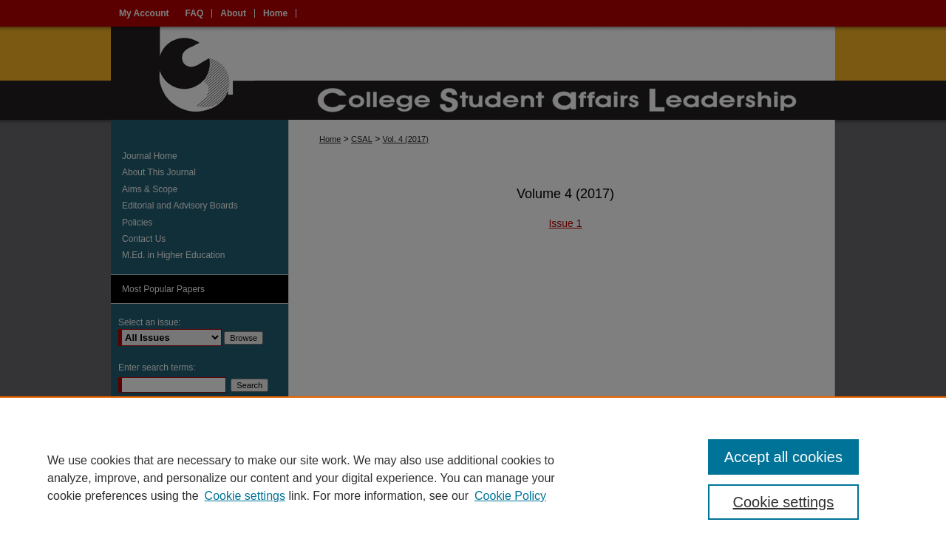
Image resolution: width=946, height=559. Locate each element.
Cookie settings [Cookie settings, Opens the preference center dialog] (783, 502)
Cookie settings (245, 495)
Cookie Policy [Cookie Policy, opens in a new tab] (510, 495)
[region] (473, 477)
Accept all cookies (783, 457)
